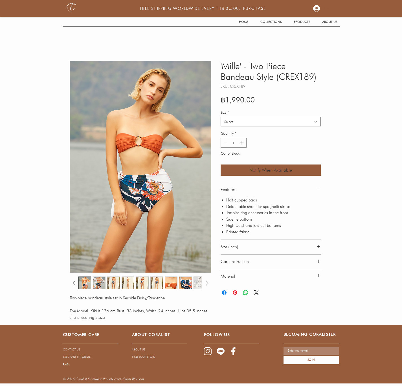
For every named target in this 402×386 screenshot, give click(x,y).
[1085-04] (221, 351)
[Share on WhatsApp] (245, 292)
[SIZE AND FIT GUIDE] (77, 356)
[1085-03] (234, 351)
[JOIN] (311, 360)
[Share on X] (256, 292)
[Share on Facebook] (224, 292)
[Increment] (242, 143)
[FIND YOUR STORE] (154, 357)
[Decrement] (224, 143)
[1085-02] (208, 351)
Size (225, 112)
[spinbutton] (233, 143)
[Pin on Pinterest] (235, 292)
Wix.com (137, 379)
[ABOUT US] (154, 349)
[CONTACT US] (86, 349)
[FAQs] (112, 364)
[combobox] (271, 121)
